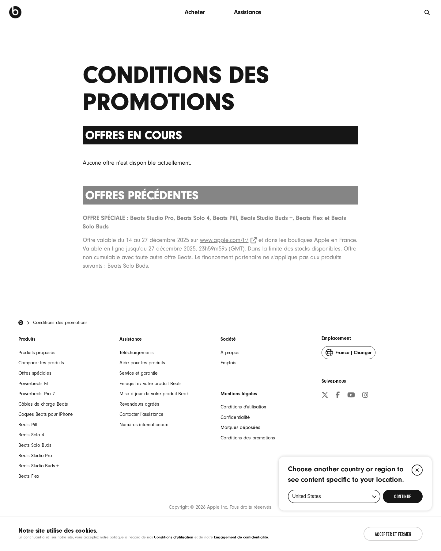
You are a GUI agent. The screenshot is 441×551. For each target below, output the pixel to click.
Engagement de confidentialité (241, 537)
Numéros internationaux (143, 424)
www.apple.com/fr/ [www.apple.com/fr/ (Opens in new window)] (228, 240)
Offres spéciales (34, 373)
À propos (230, 352)
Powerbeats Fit (33, 383)
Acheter (195, 12)
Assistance (247, 12)
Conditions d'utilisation (243, 407)
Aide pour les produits (142, 362)
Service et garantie (138, 373)
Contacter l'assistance (141, 414)
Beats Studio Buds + (38, 466)
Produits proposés (36, 352)
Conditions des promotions (248, 438)
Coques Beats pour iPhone (45, 414)
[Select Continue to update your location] (403, 516)
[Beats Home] (20, 322)
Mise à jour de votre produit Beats (154, 393)
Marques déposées (240, 427)
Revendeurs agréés (139, 404)
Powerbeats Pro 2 (36, 393)
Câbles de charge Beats (43, 404)
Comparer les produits (41, 362)
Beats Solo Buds (34, 445)
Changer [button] (348, 354)
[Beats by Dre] (15, 12)
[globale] (427, 12)
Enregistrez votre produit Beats (150, 383)
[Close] (417, 489)
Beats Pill (27, 424)
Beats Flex (28, 476)
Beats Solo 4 (31, 435)
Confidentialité (235, 417)
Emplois (228, 362)
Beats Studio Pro (35, 455)
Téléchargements (136, 352)
